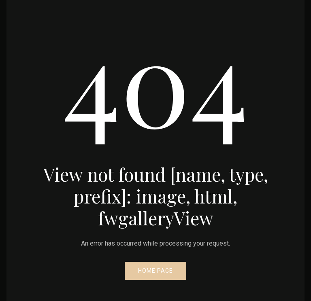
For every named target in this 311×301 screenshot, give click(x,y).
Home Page (155, 270)
